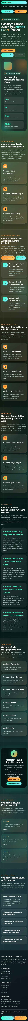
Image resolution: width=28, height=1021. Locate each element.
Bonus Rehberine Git (14, 783)
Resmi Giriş (4, 6)
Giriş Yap (7, 11)
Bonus (25, 6)
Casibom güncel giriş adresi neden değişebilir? (12, 913)
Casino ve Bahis (7, 55)
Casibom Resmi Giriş (6, 971)
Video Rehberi (4, 992)
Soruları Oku (20, 258)
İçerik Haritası (20, 55)
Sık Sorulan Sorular (5, 978)
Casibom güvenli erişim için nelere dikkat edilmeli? (12, 940)
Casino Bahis (19, 6)
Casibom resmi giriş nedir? (13, 896)
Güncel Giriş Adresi (8, 50)
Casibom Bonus (5, 990)
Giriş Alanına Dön (14, 779)
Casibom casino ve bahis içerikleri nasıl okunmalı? (11, 931)
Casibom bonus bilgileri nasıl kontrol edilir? (13, 922)
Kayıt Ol (20, 11)
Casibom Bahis (4, 987)
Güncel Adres (11, 6)
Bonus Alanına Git (8, 258)
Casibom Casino (5, 985)
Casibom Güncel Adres (6, 973)
